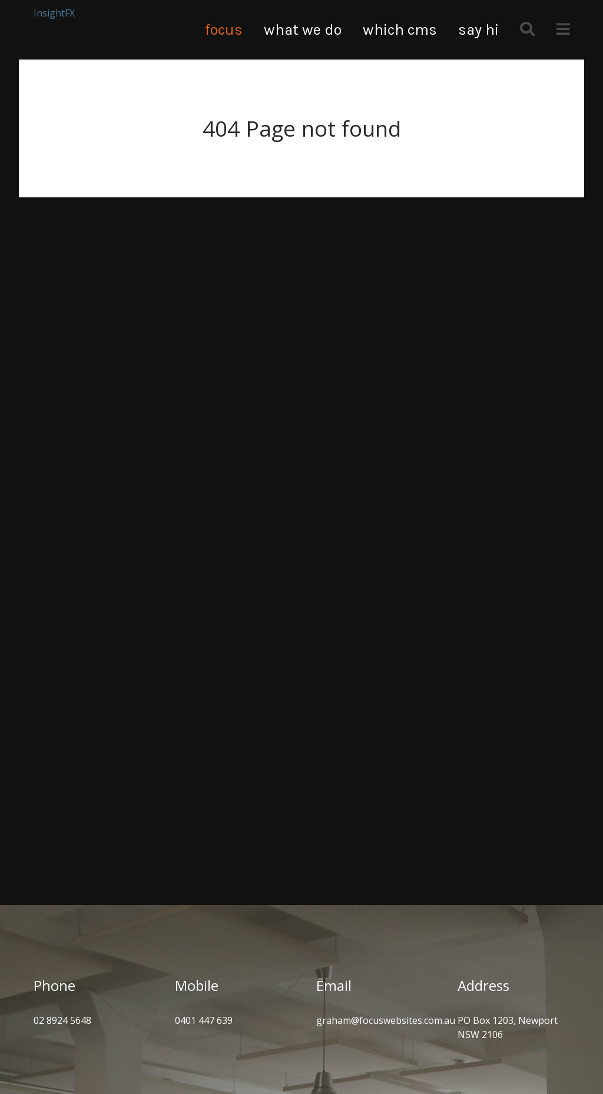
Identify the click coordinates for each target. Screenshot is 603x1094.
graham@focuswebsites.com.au (385, 1020)
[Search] (527, 29)
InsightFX (54, 12)
